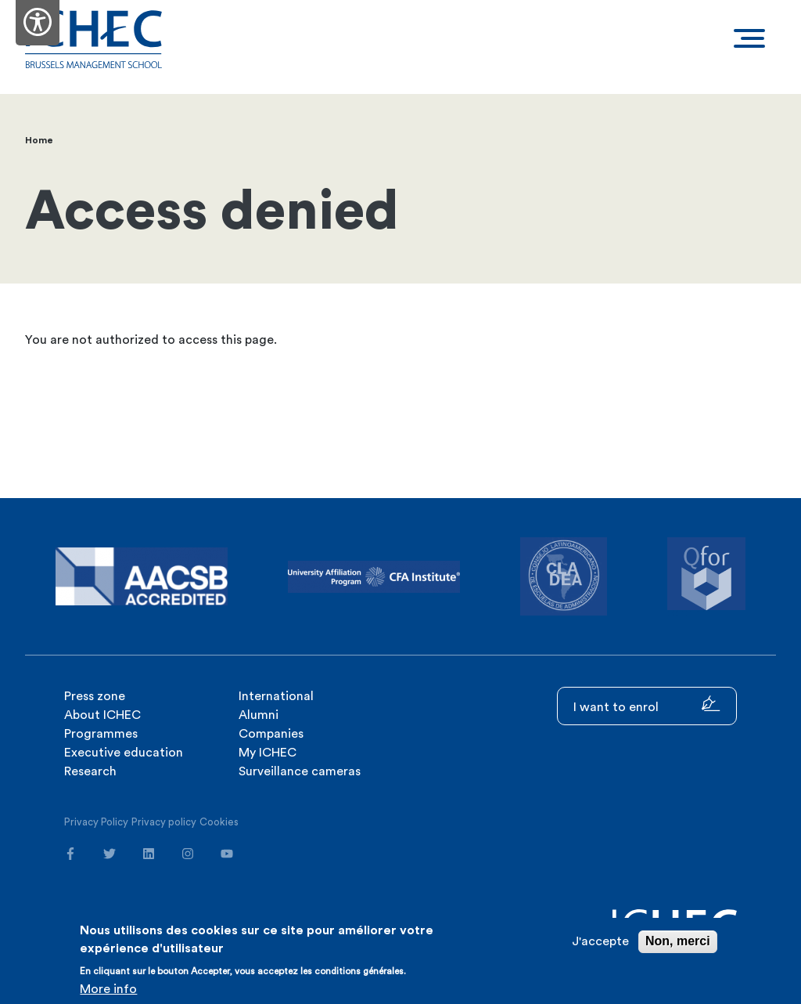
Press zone (94, 696)
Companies (271, 734)
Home (39, 140)
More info (108, 989)
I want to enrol (646, 704)
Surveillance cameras (300, 771)
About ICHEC (102, 715)
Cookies (219, 822)
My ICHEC (267, 752)
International (276, 696)
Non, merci (677, 941)
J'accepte (600, 941)
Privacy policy (163, 822)
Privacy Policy (96, 822)
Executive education (123, 752)
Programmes (101, 734)
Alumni (258, 715)
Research (90, 771)
